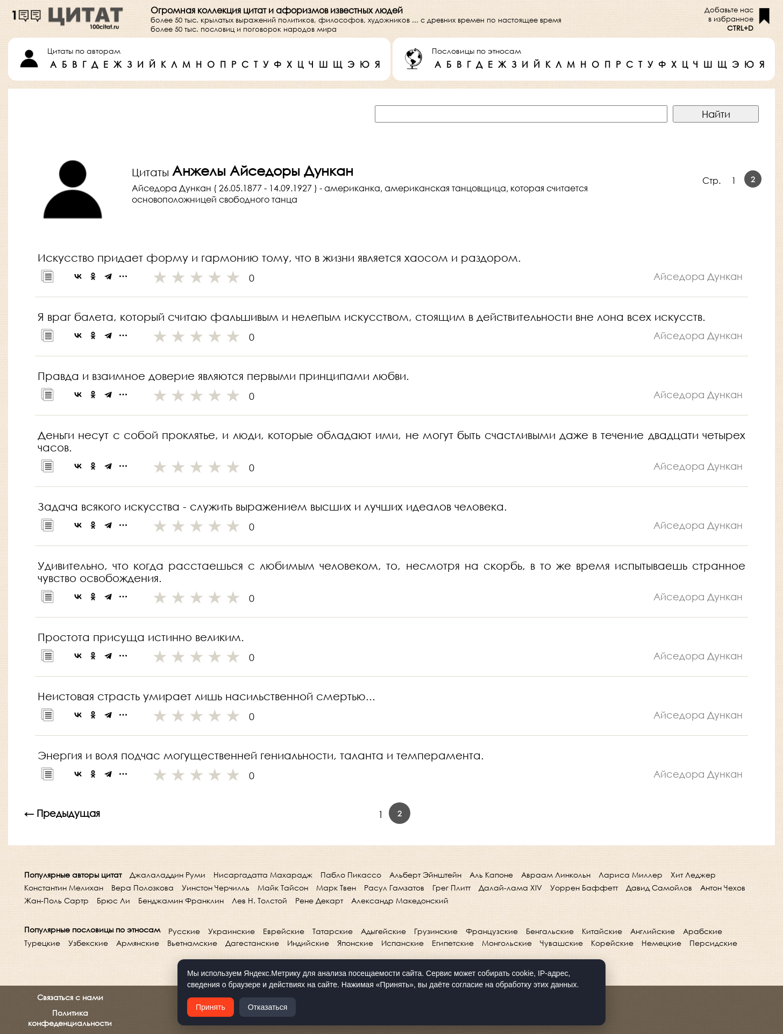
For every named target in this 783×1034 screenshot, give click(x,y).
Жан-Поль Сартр (56, 900)
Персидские (713, 943)
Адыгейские (383, 931)
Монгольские (507, 943)
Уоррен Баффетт (584, 887)
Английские (652, 931)
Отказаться (268, 1007)
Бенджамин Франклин (181, 900)
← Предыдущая (62, 813)
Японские (355, 943)
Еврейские (283, 931)
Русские (184, 931)
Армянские (137, 943)
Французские (492, 931)
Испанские (402, 943)
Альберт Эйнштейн (425, 875)
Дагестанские (252, 943)
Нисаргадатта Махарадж (262, 875)
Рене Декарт (319, 900)
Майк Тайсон (283, 887)
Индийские (308, 943)
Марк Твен (336, 887)
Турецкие (42, 943)
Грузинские (436, 931)
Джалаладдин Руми (167, 875)
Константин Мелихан (63, 887)
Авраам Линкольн (555, 875)
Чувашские (561, 943)
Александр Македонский (400, 900)
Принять (210, 1007)
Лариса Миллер (631, 875)
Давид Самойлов (659, 887)
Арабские (702, 931)
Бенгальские (550, 931)
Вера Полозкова (142, 887)
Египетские (453, 943)
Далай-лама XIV (510, 887)
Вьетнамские (192, 943)
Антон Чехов (722, 887)
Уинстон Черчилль (216, 887)
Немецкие (661, 943)
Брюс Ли (113, 900)
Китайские (602, 931)
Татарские (332, 931)
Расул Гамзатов (394, 887)
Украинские (231, 931)
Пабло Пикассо (351, 875)
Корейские (612, 943)
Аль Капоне (491, 875)
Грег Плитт (451, 887)
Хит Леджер (693, 875)
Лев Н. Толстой (259, 900)
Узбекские (88, 943)
